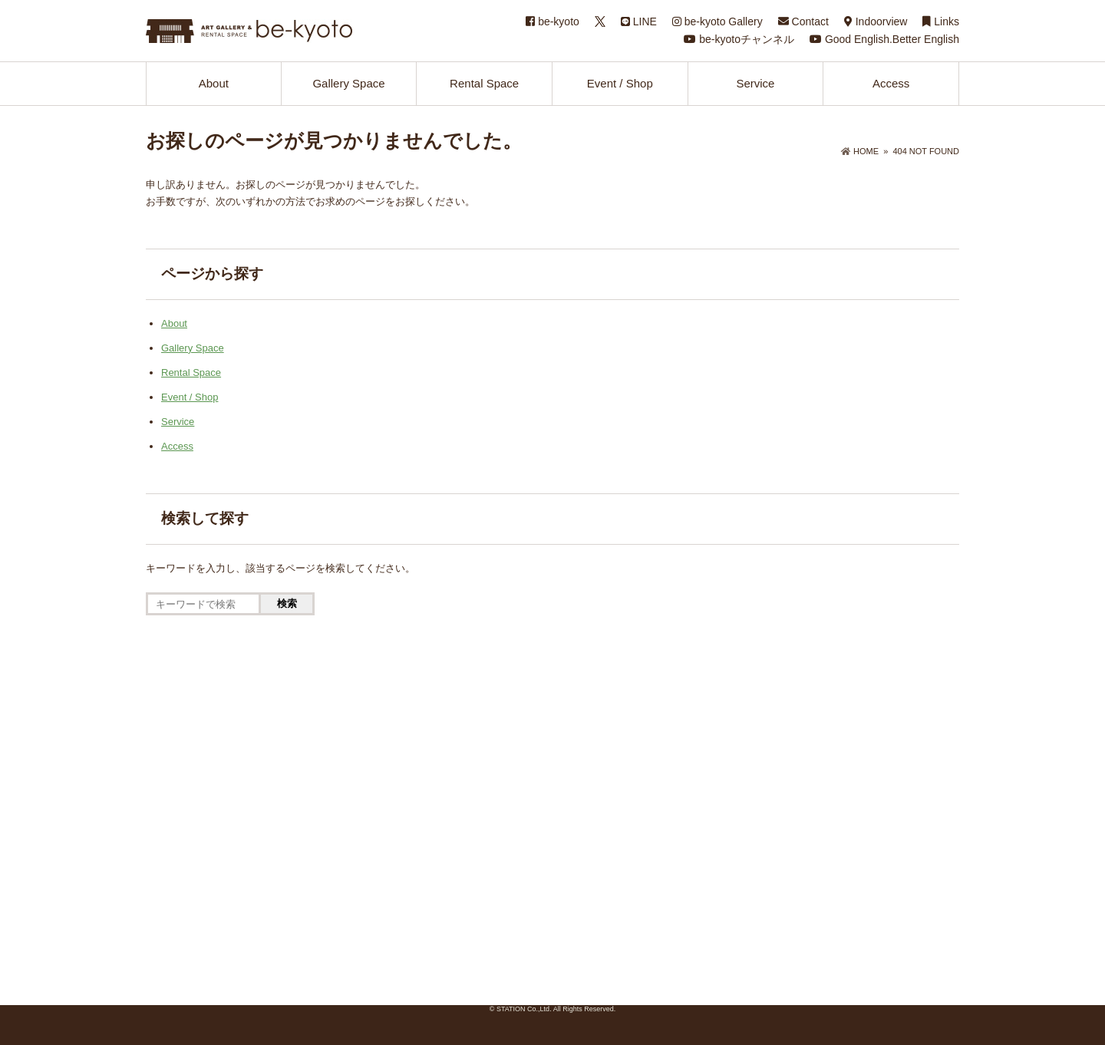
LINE (639, 21)
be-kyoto (552, 21)
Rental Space (484, 83)
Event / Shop (620, 83)
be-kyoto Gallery (717, 21)
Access (890, 83)
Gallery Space (348, 83)
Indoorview (876, 21)
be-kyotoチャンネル (739, 39)
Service (755, 83)
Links (940, 21)
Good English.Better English (884, 39)
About (214, 83)
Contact (803, 21)
